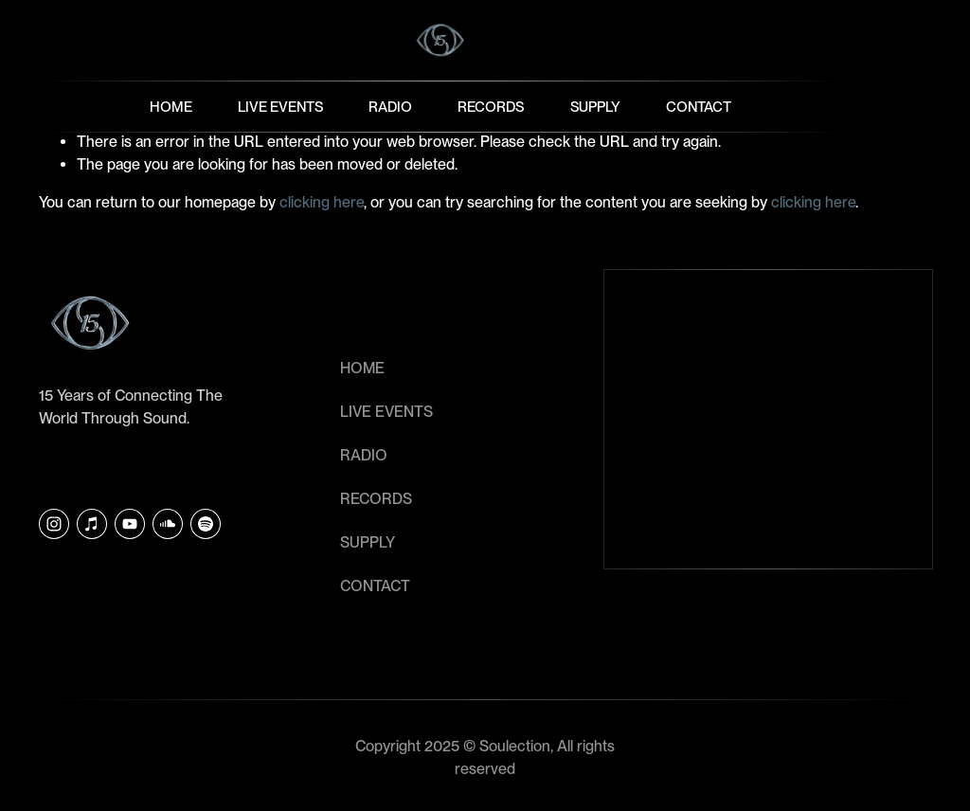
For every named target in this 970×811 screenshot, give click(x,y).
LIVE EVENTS (386, 412)
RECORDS (376, 499)
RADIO (363, 455)
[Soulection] (205, 524)
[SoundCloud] (168, 524)
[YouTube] (130, 524)
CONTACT (375, 586)
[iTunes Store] (92, 524)
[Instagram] (54, 524)
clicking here (321, 202)
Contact (698, 107)
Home (171, 107)
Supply (595, 107)
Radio (390, 107)
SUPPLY (367, 542)
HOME (362, 368)
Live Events (280, 107)
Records (491, 107)
